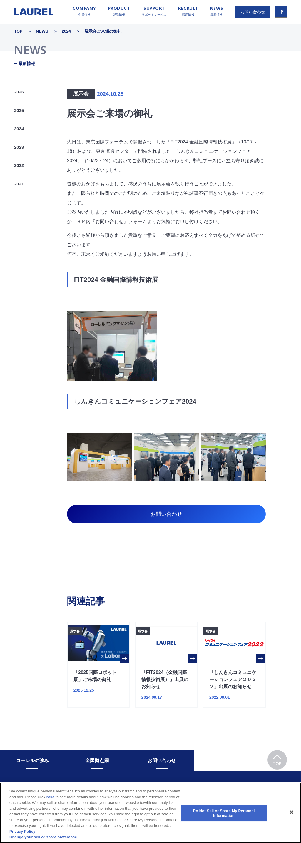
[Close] (291, 815)
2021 (19, 183)
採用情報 (188, 11)
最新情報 (216, 11)
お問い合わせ (166, 514)
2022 (19, 165)
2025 (19, 110)
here (50, 800)
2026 (19, 91)
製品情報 (119, 11)
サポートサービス (154, 11)
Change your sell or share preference (43, 840)
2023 (19, 147)
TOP (277, 758)
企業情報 (84, 11)
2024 (19, 128)
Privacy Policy (22, 835)
